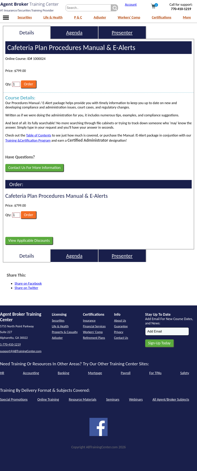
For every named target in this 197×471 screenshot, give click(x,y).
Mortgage (95, 373)
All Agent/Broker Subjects (170, 399)
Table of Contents (38, 135)
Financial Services (94, 326)
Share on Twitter (26, 288)
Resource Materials (82, 399)
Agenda (74, 32)
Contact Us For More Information (34, 167)
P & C (78, 17)
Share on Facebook (28, 283)
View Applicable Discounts (29, 240)
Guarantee (121, 326)
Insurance (89, 320)
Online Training (48, 399)
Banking (63, 373)
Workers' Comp (129, 17)
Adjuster (100, 17)
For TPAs (155, 373)
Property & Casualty (65, 332)
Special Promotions (14, 399)
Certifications (161, 17)
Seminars (112, 399)
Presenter (122, 32)
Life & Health (52, 17)
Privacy (118, 332)
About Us (120, 320)
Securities (25, 17)
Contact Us (121, 338)
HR (2, 373)
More (187, 17)
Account (131, 4)
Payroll (125, 373)
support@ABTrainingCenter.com (20, 351)
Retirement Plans (94, 338)
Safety (184, 373)
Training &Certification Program (28, 140)
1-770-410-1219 (10, 344)
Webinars (136, 399)
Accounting (31, 373)
